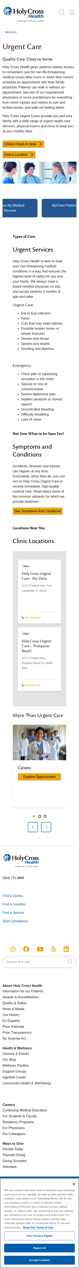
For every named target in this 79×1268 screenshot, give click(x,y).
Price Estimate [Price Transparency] (13, 1026)
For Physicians (14, 1128)
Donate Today (13, 1149)
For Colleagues (14, 1134)
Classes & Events (16, 1053)
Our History (11, 1015)
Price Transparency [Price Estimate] (17, 1032)
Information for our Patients (23, 991)
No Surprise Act (14, 1038)
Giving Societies (15, 1161)
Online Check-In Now (23, 144)
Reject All (39, 1250)
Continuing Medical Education (25, 1110)
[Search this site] (39, 962)
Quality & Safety (15, 1003)
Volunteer (10, 1167)
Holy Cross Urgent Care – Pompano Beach (36, 646)
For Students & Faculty (20, 1116)
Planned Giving (14, 1155)
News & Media (13, 1009)
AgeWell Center (14, 1077)
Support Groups (14, 1071)
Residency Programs (18, 1122)
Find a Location (19, 154)
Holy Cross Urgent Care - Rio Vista (36, 576)
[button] (73, 11)
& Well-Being (40, 1083)
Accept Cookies (39, 1262)
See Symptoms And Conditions (37, 511)
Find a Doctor (13, 896)
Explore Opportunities (39, 777)
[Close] (74, 1186)
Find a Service (13, 912)
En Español (11, 1021)
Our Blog (9, 1059)
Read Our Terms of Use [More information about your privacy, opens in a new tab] (38, 1229)
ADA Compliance (15, 921)
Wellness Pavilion (16, 1065)
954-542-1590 (31, 685)
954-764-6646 (31, 617)
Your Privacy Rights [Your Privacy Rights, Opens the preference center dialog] (39, 1238)
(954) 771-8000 (13, 878)
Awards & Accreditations (21, 997)
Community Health (16, 1083)
